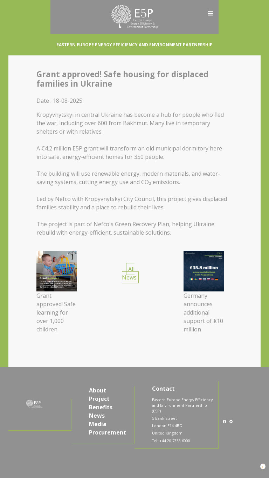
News (97, 415)
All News (129, 273)
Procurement (107, 432)
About (97, 390)
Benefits (100, 407)
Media (97, 424)
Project (99, 399)
